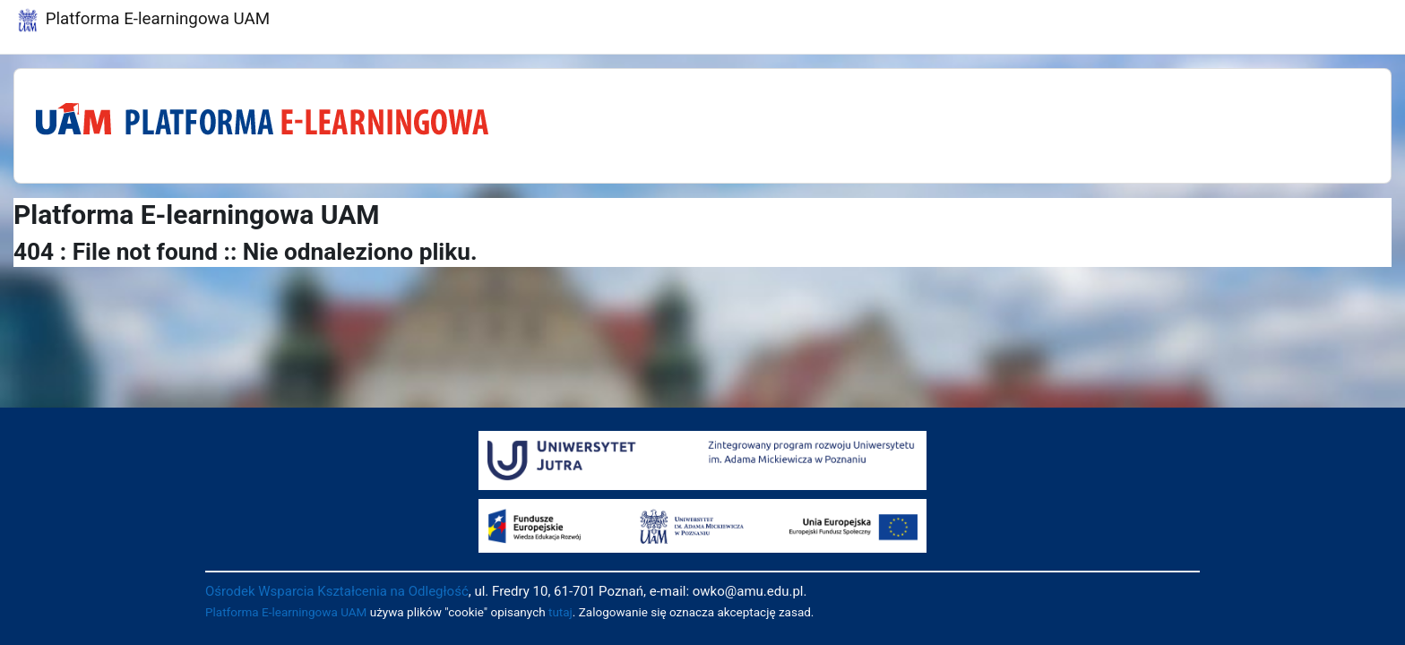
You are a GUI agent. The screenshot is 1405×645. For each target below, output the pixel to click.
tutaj (560, 612)
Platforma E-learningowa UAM (285, 612)
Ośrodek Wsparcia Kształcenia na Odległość (337, 591)
